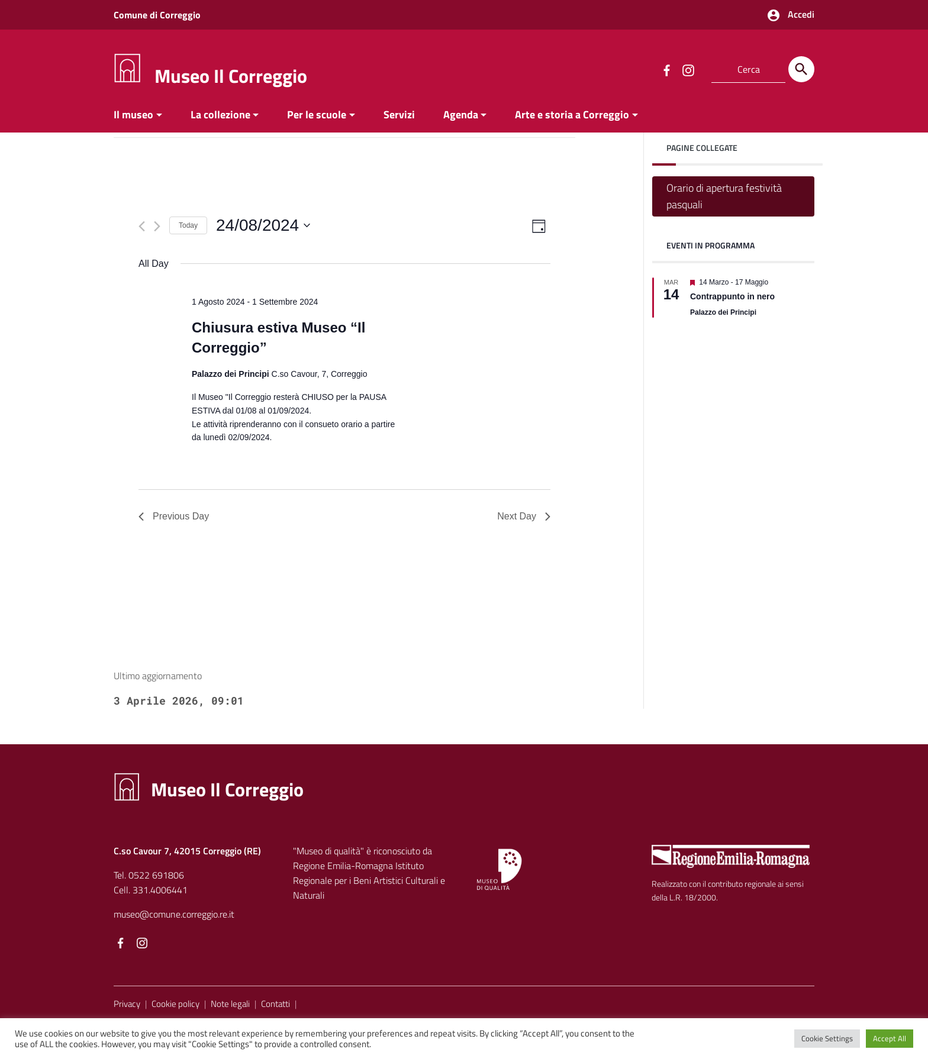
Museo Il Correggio (230, 76)
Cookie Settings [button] (827, 1038)
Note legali (230, 1003)
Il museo (133, 114)
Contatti (275, 1003)
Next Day (523, 516)
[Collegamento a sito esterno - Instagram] (688, 69)
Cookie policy (175, 1003)
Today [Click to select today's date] (188, 225)
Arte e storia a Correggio (572, 114)
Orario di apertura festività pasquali (724, 196)
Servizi (399, 114)
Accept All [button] (889, 1038)
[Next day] (157, 226)
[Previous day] (141, 226)
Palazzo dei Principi (723, 312)
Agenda (460, 114)
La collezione (220, 114)
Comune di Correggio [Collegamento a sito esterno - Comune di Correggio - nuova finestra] (157, 15)
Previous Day (173, 516)
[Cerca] (801, 69)
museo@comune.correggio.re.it (174, 914)
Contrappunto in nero (732, 296)
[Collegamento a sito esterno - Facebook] (666, 69)
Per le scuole (316, 114)
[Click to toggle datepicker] (263, 225)
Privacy (127, 1003)
